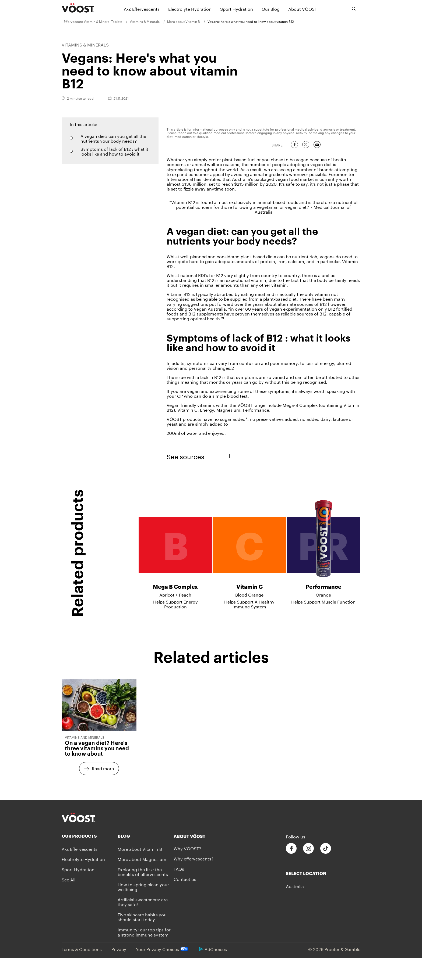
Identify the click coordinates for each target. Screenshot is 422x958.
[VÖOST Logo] (78, 8)
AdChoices (213, 948)
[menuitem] (95, 21)
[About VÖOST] (302, 8)
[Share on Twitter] (305, 144)
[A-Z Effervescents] (141, 8)
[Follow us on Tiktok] (325, 848)
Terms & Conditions (82, 948)
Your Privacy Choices (162, 948)
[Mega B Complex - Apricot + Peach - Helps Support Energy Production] (175, 550)
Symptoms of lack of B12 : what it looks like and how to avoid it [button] (114, 151)
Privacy (118, 948)
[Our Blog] (270, 8)
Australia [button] (295, 886)
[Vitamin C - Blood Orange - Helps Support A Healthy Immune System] (249, 550)
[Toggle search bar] (353, 8)
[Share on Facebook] (294, 144)
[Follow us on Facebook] (291, 848)
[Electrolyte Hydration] (190, 8)
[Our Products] (90, 836)
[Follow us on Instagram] (308, 848)
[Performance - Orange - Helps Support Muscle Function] (323, 547)
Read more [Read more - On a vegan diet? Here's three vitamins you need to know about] (103, 768)
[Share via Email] (317, 144)
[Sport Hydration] (236, 8)
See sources (199, 456)
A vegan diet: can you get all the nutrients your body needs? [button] (113, 138)
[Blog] (146, 836)
